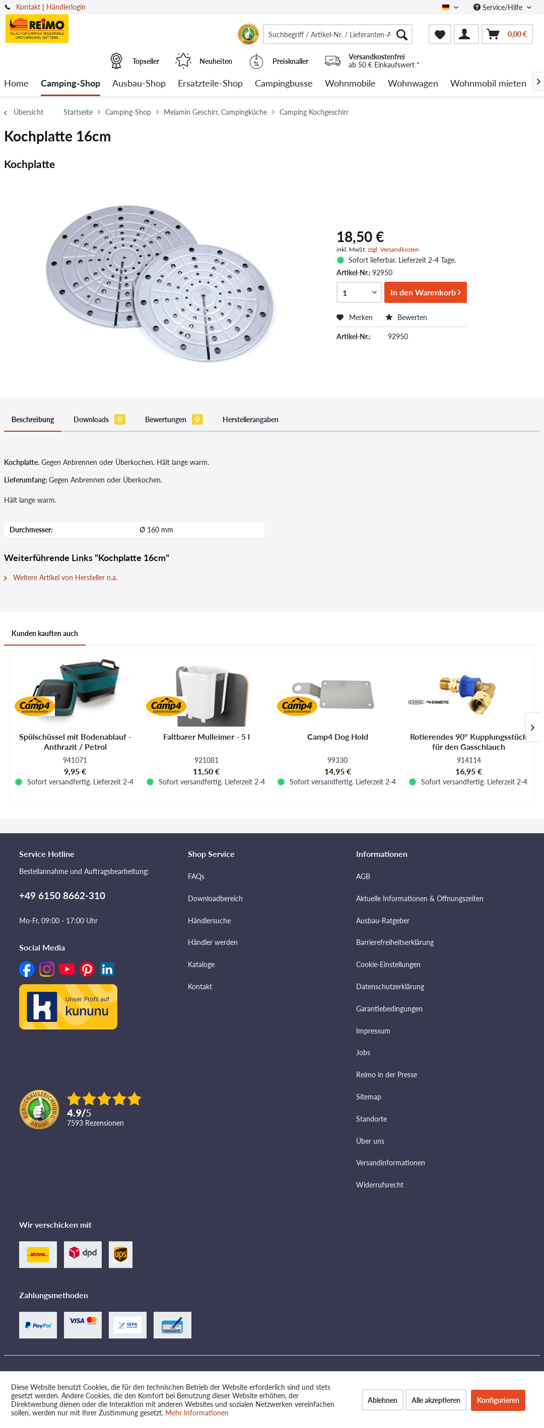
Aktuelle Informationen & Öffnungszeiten (420, 898)
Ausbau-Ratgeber (383, 920)
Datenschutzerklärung (390, 986)
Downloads (99, 419)
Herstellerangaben (251, 419)
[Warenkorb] (507, 34)
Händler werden (213, 942)
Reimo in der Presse (386, 1074)
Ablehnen (382, 1400)
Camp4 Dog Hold (337, 736)
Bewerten (406, 317)
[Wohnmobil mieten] (488, 83)
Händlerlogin (66, 7)
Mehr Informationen (197, 1412)
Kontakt (28, 7)
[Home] (16, 83)
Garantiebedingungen (389, 1008)
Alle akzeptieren (436, 1400)
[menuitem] (338, 34)
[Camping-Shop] (70, 83)
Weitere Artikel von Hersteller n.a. (60, 577)
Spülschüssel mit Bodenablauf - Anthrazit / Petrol (75, 741)
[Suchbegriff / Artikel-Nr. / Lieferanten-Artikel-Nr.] (338, 34)
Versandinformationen (390, 1162)
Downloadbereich (215, 898)
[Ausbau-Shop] (139, 83)
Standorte (371, 1119)
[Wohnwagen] (413, 83)
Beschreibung (33, 419)
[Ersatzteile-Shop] (210, 83)
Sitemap (368, 1096)
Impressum (373, 1030)
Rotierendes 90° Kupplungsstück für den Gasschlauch (468, 741)
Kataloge (201, 964)
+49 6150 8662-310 (62, 895)
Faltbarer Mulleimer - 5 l (206, 736)
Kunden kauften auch (45, 633)
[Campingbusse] (284, 83)
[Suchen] (402, 34)
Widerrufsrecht (379, 1184)
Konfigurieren (498, 1400)
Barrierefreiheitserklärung (395, 942)
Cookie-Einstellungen (388, 964)
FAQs (196, 876)
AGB (363, 876)
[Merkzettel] (440, 34)
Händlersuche (209, 920)
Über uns (370, 1141)
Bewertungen (174, 419)
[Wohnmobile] (350, 83)
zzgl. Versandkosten (393, 249)
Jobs (363, 1052)
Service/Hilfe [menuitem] (498, 7)
